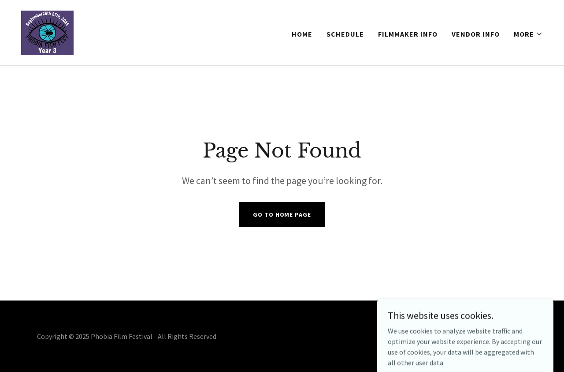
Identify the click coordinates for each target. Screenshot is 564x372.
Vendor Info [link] (476, 34)
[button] (528, 34)
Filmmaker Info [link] (408, 34)
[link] (47, 31)
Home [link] (302, 34)
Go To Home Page (282, 214)
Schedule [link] (345, 34)
